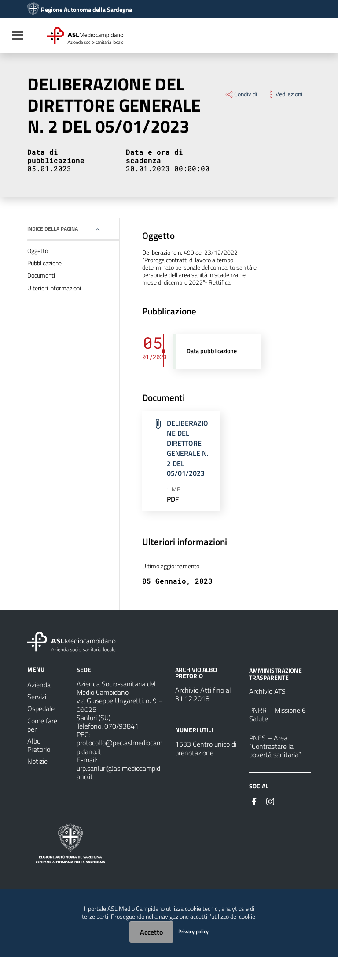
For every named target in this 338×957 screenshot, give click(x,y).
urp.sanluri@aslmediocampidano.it (118, 772)
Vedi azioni (284, 94)
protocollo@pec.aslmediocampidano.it (119, 746)
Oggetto (37, 251)
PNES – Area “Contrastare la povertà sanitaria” (275, 746)
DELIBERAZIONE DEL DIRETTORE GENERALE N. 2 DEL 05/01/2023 (188, 448)
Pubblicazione (44, 263)
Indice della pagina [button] (52, 228)
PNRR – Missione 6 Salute (277, 714)
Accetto (151, 932)
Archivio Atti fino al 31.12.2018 (203, 694)
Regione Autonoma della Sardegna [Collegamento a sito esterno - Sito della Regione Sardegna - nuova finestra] (86, 10)
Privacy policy (193, 931)
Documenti (41, 275)
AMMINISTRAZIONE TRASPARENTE (275, 674)
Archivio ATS (267, 691)
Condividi (240, 94)
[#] (254, 800)
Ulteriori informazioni (54, 288)
